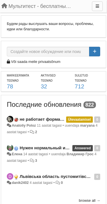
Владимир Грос (80, 154)
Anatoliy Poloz (24, 126)
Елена (17, 154)
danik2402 (20, 183)
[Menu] (97, 6)
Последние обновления (44, 104)
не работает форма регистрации (54, 119)
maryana (87, 126)
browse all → (89, 200)
